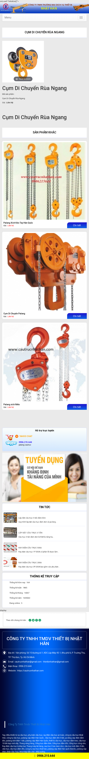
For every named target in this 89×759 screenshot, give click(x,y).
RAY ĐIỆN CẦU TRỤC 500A (30, 548)
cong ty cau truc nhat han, (36, 749)
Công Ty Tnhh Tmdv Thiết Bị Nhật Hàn (29, 724)
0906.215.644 (44, 756)
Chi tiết (77, 225)
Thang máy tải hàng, (35, 746)
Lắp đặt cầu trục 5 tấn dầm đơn (32, 518)
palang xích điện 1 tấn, (15, 741)
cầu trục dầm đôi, (17, 749)
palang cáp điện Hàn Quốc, (37, 741)
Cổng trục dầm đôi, (60, 743)
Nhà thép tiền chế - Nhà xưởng (32, 752)
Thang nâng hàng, (27, 743)
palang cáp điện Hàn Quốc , (33, 738)
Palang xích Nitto (11, 404)
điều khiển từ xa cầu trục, (17, 735)
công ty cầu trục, (14, 738)
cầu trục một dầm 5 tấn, (75, 746)
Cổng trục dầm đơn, (43, 743)
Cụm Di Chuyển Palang (14, 313)
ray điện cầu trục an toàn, (54, 735)
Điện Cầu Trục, (13, 752)
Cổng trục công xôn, (77, 743)
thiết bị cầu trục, (56, 741)
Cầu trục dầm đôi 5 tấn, (55, 738)
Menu (8, 17)
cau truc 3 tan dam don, (54, 746)
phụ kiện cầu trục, (35, 735)
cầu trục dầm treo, (71, 741)
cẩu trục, (6, 749)
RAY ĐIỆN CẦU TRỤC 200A (30, 562)
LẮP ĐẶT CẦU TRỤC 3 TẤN (30, 533)
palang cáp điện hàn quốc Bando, (62, 749)
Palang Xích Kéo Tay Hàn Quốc (18, 223)
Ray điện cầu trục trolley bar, (14, 746)
